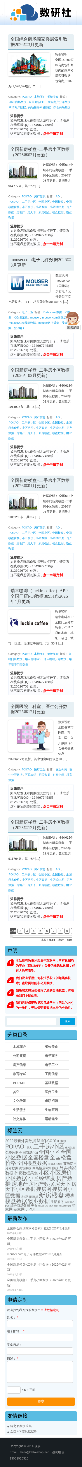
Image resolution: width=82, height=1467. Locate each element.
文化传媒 (19, 1101)
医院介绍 (30, 774)
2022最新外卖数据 (20, 1141)
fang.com (46, 1140)
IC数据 (61, 1141)
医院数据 (44, 774)
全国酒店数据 (55, 1164)
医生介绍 (61, 769)
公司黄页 (19, 1056)
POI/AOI (27, 96)
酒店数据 (53, 1206)
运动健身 (51, 1119)
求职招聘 (51, 1101)
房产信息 (39, 196)
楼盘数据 (58, 212)
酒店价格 (43, 1206)
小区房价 (27, 207)
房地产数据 (41, 1184)
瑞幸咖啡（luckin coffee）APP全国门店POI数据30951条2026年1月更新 (39, 596)
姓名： (12, 1317)
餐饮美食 (53, 96)
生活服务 (19, 1110)
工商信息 (51, 1074)
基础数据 (51, 1083)
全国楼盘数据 (32, 1163)
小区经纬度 (57, 207)
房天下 (31, 212)
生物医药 (51, 1110)
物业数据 (39, 1201)
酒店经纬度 (65, 1206)
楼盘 (70, 1196)
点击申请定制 (53, 133)
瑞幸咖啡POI (33, 659)
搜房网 (43, 1189)
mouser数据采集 (48, 322)
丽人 (29, 1147)
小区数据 (41, 207)
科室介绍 (58, 774)
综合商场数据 (61, 107)
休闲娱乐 (70, 1147)
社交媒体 (19, 1119)
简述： (12, 1358)
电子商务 (51, 1056)
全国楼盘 (58, 201)
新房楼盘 (44, 212)
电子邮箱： (15, 1331)
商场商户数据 (17, 107)
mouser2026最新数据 (22, 322)
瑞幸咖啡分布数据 (55, 659)
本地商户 (39, 96)
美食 (34, 1205)
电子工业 (27, 312)
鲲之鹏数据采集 (21, 1426)
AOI (58, 196)
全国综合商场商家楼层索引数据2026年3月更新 (38, 1228)
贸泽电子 (19, 328)
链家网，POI (24, 1209)
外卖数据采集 (26, 1173)
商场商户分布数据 (59, 102)
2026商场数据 (17, 102)
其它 (16, 1092)
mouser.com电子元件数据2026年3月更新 (34, 1254)
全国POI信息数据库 (23, 1431)
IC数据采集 (21, 317)
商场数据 (25, 1168)
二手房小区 (29, 201)
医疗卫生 (39, 769)
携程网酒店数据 (29, 1196)
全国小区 (44, 201)
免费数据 (11, 1152)
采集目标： (14, 1345)
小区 (44, 1173)
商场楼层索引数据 (39, 107)
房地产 (20, 212)
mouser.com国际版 (54, 317)
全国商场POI (37, 102)
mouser (35, 317)
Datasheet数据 (53, 312)
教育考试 (19, 1074)
